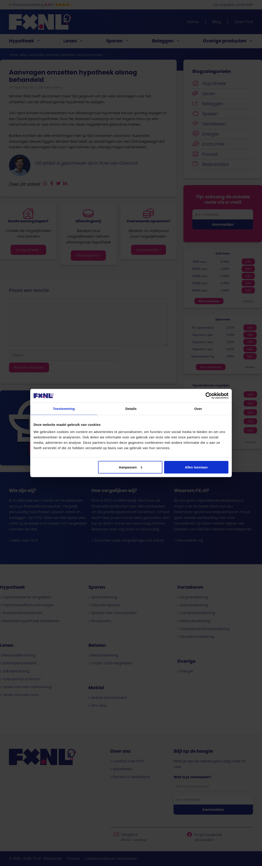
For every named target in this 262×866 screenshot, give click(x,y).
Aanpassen (130, 467)
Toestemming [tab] (64, 409)
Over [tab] (198, 409)
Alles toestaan (196, 467)
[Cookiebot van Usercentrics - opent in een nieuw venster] (208, 395)
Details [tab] (131, 409)
